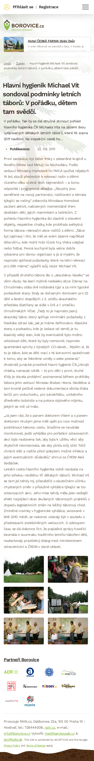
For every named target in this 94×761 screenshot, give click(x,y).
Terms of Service (36, 745)
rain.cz (50, 727)
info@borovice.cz (17, 733)
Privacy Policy (12, 745)
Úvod (7, 63)
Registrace (48, 7)
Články (20, 63)
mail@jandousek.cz (59, 733)
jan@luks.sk (13, 739)
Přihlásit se (23, 7)
